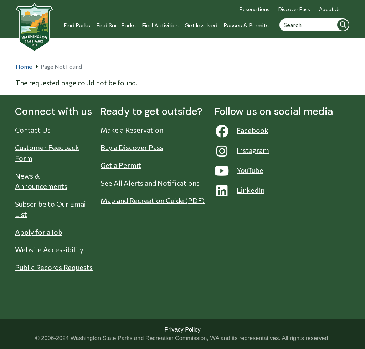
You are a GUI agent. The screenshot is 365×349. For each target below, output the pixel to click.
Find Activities (160, 25)
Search (342, 25)
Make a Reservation (132, 130)
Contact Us (33, 130)
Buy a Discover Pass (132, 147)
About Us (330, 9)
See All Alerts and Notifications (150, 183)
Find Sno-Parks (116, 25)
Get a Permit (121, 165)
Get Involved (201, 25)
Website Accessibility (49, 249)
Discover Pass (294, 9)
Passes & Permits (246, 25)
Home (24, 66)
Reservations (254, 9)
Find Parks (77, 25)
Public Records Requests (54, 267)
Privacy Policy (182, 329)
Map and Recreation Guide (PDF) (153, 200)
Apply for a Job (38, 232)
